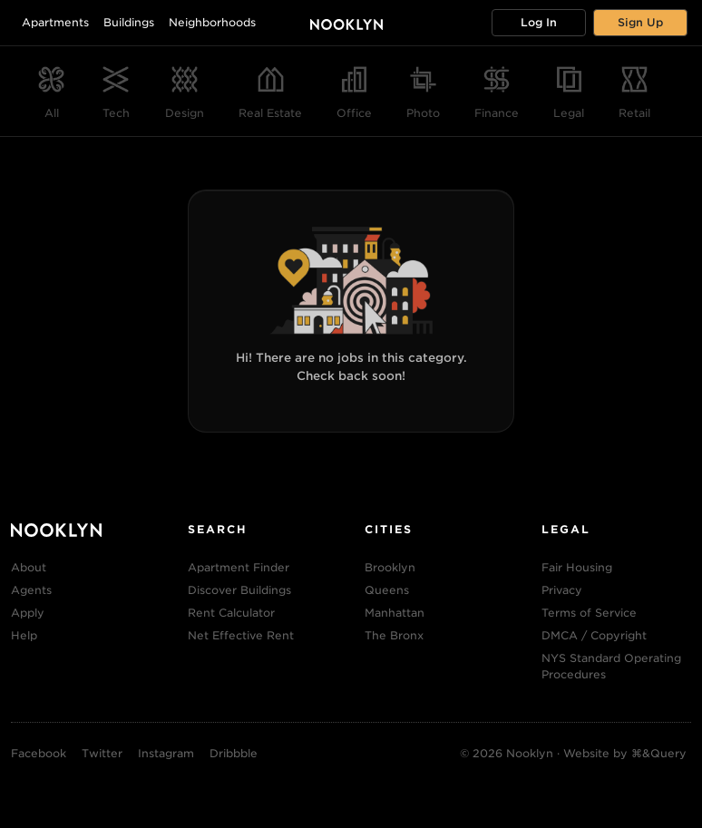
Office (354, 113)
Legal (568, 113)
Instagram (166, 753)
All (51, 113)
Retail (634, 113)
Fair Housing (576, 567)
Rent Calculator (231, 612)
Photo (423, 113)
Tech (116, 113)
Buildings (128, 22)
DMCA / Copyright (594, 635)
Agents (31, 590)
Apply (27, 612)
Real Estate (270, 113)
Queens (387, 590)
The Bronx (394, 635)
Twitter (102, 753)
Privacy (561, 590)
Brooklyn (390, 567)
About (28, 567)
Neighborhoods (212, 22)
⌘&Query (659, 753)
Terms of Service (589, 612)
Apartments (55, 22)
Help (24, 635)
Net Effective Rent (241, 635)
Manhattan (394, 612)
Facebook (38, 753)
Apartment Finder (238, 567)
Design (184, 113)
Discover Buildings (239, 590)
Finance (496, 113)
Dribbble (234, 753)
